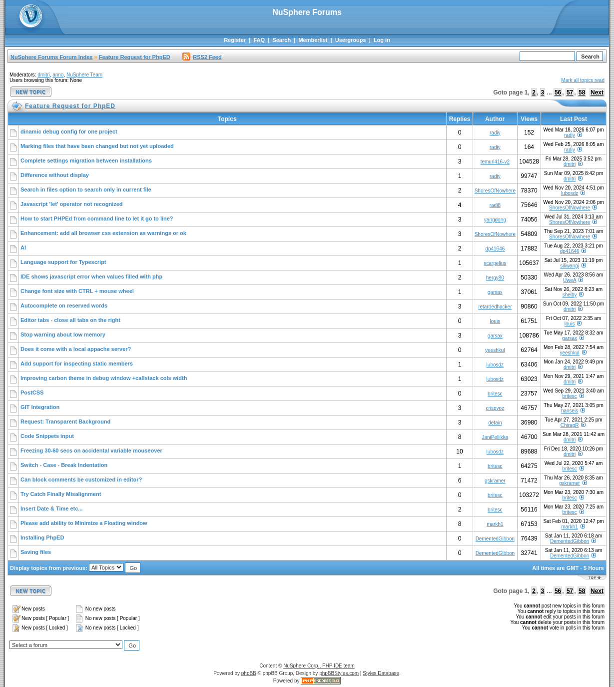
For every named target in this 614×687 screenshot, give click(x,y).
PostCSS (31, 393)
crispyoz (495, 408)
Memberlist (312, 40)
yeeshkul (495, 350)
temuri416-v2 (495, 161)
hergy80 (495, 277)
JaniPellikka (495, 437)
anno (57, 75)
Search (281, 40)
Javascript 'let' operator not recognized (71, 204)
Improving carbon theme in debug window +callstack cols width (103, 378)
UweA (569, 280)
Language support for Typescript (63, 262)
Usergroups (350, 40)
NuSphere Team (84, 75)
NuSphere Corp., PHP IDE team (319, 665)
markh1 (495, 524)
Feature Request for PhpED (134, 57)
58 (582, 92)
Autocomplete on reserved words (63, 305)
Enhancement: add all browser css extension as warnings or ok (103, 233)
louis (495, 321)
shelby (570, 295)
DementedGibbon (495, 539)
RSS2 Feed (201, 57)
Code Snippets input (47, 436)
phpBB (248, 673)
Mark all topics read (583, 80)
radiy (495, 133)
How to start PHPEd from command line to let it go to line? (96, 219)
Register (235, 40)
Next (597, 92)
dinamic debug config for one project (68, 131)
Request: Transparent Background (65, 421)
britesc (495, 393)
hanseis (569, 411)
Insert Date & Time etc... (51, 509)
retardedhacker (495, 307)
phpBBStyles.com (339, 673)
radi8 (495, 205)
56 (558, 92)
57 (570, 92)
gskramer (495, 481)
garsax (495, 292)
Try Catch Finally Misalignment (60, 494)
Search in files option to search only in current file (85, 189)
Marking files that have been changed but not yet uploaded (97, 146)
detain (495, 423)
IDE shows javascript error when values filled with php (91, 277)
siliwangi (569, 265)
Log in (382, 40)
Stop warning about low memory (62, 335)
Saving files (35, 552)
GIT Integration (39, 407)
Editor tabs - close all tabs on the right (70, 320)
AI (23, 247)
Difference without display (54, 175)
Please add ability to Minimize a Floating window (83, 523)
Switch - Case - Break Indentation (63, 465)
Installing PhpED (42, 537)
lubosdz (569, 193)
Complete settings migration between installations (86, 161)
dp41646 (495, 249)
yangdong (495, 219)
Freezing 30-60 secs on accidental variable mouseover (91, 451)
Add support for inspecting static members (76, 363)
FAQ (259, 40)
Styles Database (381, 673)
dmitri (43, 75)
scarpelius (495, 263)
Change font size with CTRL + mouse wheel (77, 291)
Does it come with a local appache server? (75, 349)
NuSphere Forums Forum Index (51, 57)
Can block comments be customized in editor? (81, 479)
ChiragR (570, 425)
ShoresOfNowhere (495, 191)
